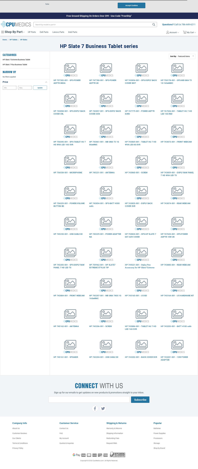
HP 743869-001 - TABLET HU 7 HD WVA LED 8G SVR (140, 143)
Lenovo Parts (58, 32)
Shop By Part (13, 32)
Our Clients (16, 438)
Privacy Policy (17, 448)
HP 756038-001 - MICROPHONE (68, 172)
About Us (16, 428)
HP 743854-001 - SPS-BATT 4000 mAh (104, 204)
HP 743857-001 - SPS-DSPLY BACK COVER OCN (105, 112)
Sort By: (173, 56)
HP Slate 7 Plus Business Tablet (15, 64)
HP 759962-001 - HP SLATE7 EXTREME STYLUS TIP (102, 266)
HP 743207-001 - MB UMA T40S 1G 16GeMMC (105, 297)
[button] (25, 81)
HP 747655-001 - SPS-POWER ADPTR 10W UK (174, 235)
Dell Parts (44, 32)
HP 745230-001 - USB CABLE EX (68, 234)
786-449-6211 (188, 24)
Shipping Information (114, 433)
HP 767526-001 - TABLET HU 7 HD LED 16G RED (176, 112)
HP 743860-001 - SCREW (136, 172)
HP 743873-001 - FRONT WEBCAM (176, 141)
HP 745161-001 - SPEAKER (66, 357)
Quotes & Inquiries (66, 443)
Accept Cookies (131, 5)
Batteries (157, 428)
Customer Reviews (19, 433)
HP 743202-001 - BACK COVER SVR (141, 357)
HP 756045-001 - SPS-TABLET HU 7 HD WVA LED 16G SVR (70, 143)
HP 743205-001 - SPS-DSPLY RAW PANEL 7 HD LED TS (69, 266)
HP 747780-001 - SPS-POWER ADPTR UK (102, 81)
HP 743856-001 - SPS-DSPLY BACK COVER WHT (141, 81)
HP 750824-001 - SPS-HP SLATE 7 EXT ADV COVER (140, 235)
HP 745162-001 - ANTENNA (66, 326)
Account (172, 32)
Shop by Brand (159, 448)
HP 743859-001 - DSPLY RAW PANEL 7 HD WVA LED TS (177, 174)
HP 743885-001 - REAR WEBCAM (175, 264)
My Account (64, 438)
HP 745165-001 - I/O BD (136, 295)
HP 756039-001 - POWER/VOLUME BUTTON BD (69, 204)
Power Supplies (160, 433)
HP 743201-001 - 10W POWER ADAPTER (174, 358)
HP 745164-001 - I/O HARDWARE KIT (177, 295)
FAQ (61, 433)
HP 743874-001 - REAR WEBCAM (175, 203)
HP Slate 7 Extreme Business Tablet (16, 59)
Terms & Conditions (20, 443)
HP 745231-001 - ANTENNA (102, 172)
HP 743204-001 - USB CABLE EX (103, 357)
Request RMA (111, 443)
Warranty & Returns (114, 428)
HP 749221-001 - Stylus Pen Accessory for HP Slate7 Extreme (139, 266)
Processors (158, 438)
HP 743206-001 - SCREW (100, 326)
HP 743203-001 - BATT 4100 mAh (176, 326)
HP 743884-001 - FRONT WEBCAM (69, 295)
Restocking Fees (112, 438)
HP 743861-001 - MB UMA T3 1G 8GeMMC (104, 143)
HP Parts (32, 32)
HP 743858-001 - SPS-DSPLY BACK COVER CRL (69, 112)
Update (40, 88)
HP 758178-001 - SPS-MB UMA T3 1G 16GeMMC (176, 81)
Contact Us (63, 428)
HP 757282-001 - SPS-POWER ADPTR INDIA (67, 81)
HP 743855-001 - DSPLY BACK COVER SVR (138, 204)
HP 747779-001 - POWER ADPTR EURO (139, 112)
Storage (157, 443)
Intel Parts (72, 32)
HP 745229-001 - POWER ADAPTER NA (105, 235)
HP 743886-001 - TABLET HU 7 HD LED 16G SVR (140, 327)
